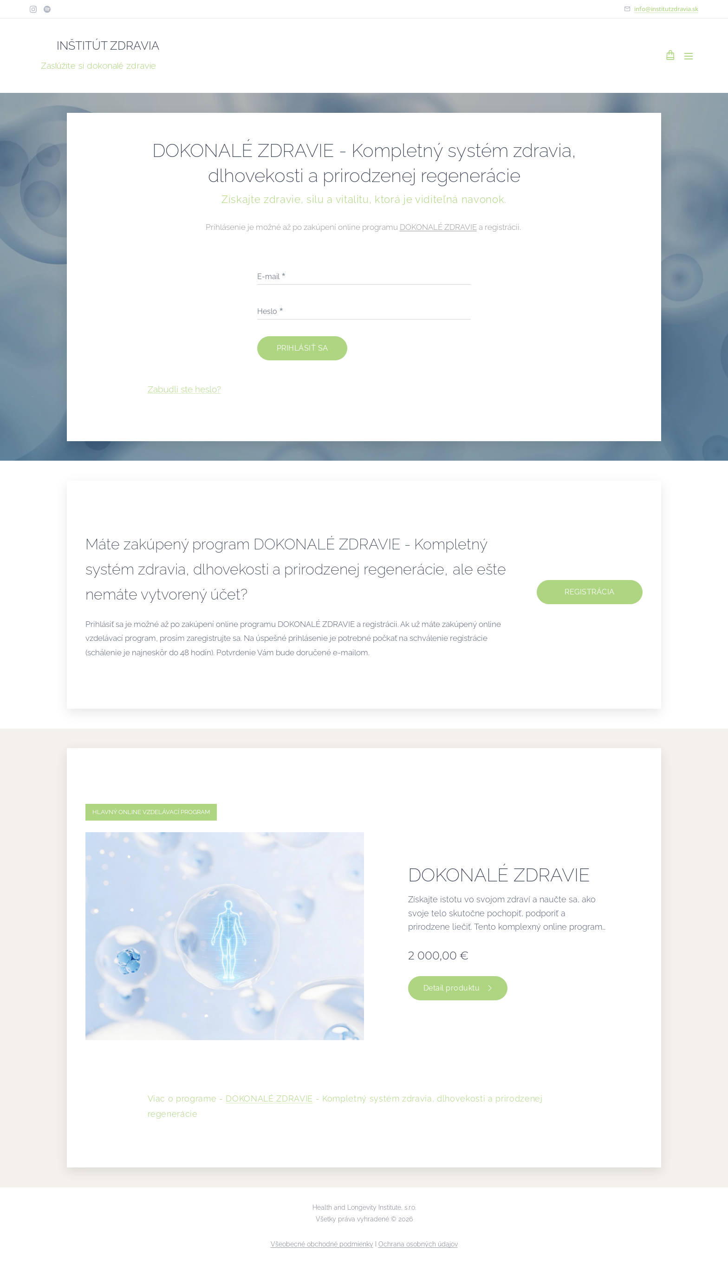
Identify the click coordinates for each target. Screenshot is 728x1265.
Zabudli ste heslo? (184, 389)
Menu (688, 56)
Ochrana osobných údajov (418, 1244)
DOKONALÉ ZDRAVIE (438, 227)
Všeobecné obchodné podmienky (322, 1244)
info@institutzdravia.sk (666, 9)
